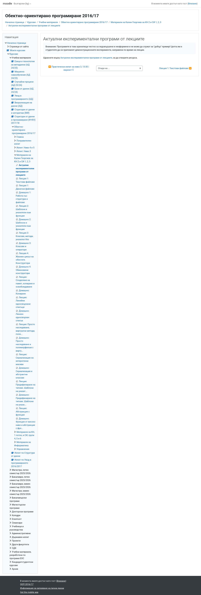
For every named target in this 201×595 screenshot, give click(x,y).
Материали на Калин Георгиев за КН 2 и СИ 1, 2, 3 (136, 22)
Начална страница (14, 22)
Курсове (31, 22)
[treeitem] (20, 306)
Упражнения (23, 449)
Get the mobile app (29, 592)
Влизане (192, 3)
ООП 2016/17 (26, 584)
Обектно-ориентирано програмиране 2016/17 (84, 22)
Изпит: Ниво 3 (24, 151)
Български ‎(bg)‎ (21, 3)
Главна (20, 137)
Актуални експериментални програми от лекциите (34, 25)
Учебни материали (48, 22)
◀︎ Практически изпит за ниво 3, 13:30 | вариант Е (68, 68)
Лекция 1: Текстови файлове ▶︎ (175, 68)
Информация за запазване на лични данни (42, 588)
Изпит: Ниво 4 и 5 (25, 147)
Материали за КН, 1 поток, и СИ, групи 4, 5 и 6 (24, 435)
